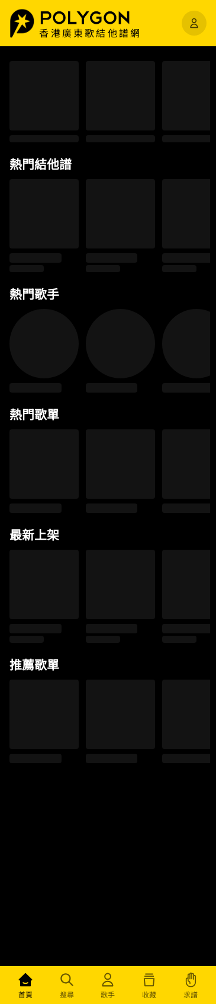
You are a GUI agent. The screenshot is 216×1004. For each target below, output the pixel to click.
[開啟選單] (194, 23)
